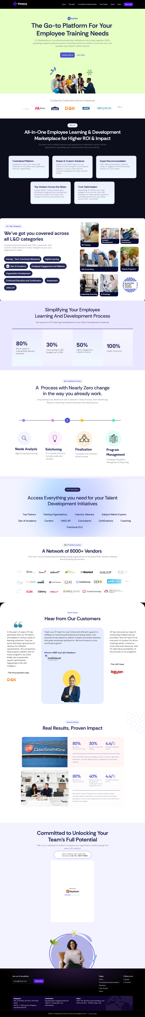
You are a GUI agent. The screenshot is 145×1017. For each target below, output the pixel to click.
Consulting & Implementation (109, 982)
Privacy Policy (93, 1013)
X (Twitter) (127, 982)
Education (102, 985)
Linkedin (126, 979)
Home (101, 979)
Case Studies (103, 988)
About (101, 991)
